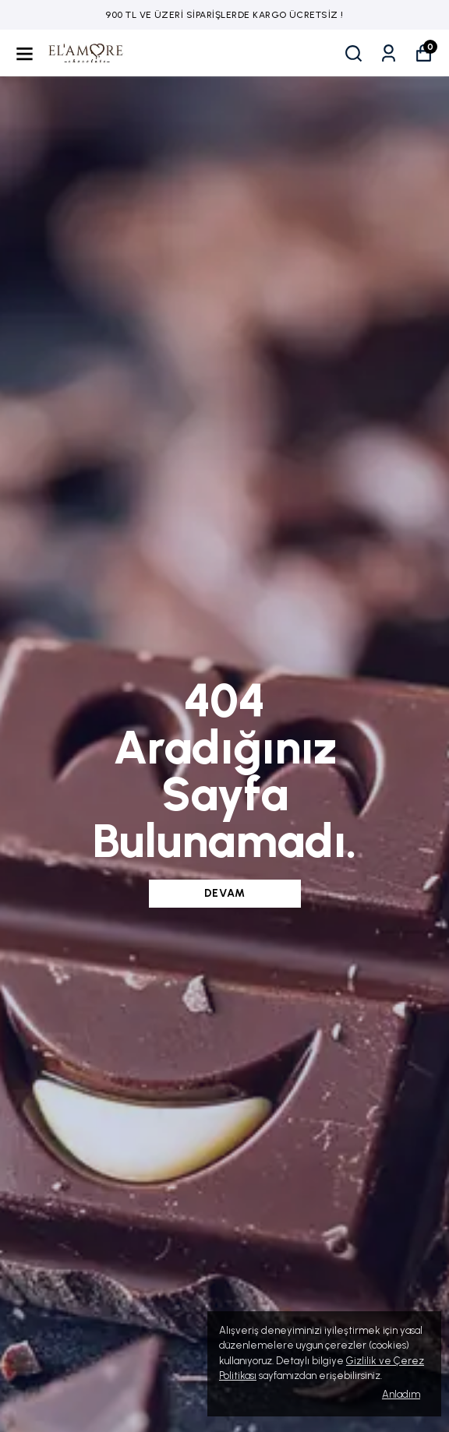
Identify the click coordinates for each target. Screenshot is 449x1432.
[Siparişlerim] (388, 53)
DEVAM (225, 893)
